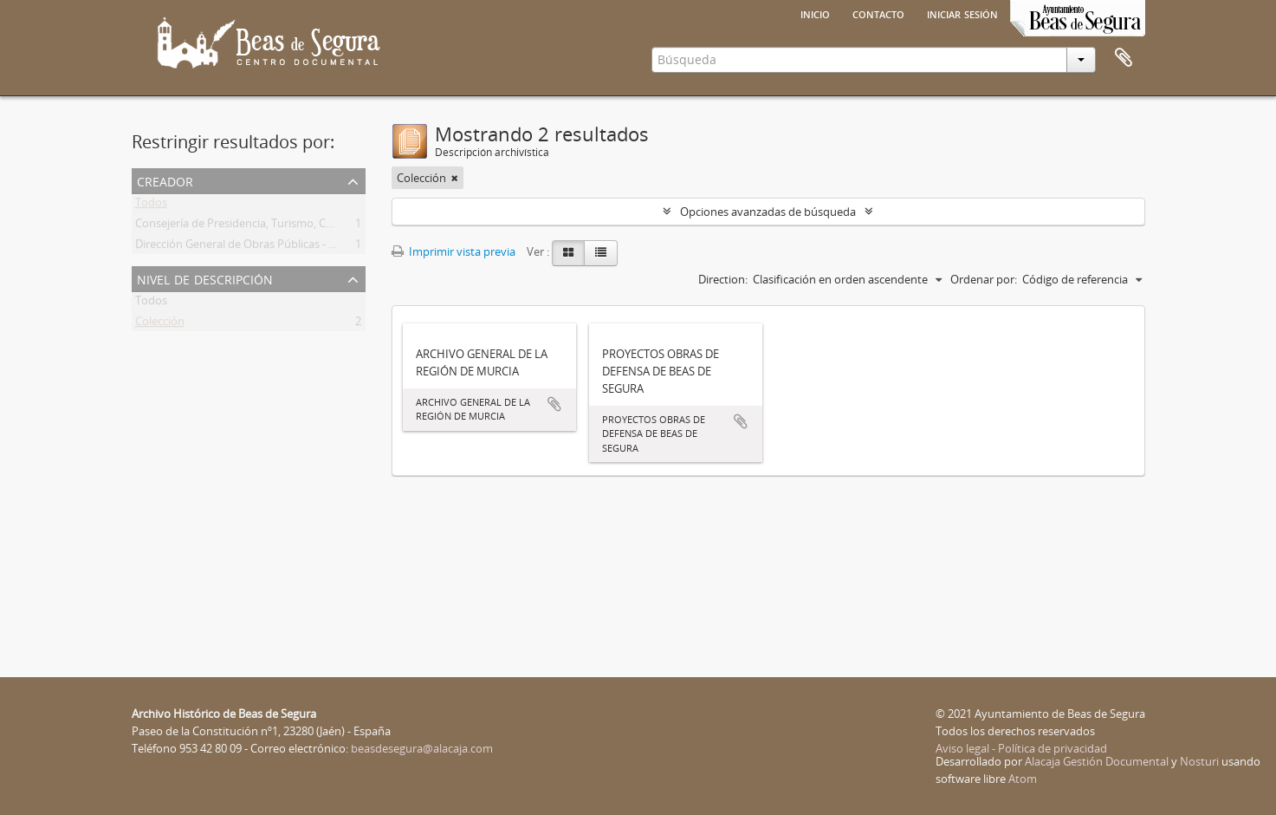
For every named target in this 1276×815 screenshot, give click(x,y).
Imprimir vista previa (453, 251)
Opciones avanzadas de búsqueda (768, 211)
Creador (165, 180)
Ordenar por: (983, 279)
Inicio (815, 13)
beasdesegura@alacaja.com (422, 748)
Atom (1022, 778)
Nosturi (1199, 761)
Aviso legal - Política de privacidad (1021, 748)
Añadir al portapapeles (554, 404)
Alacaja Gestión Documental (1097, 761)
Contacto (878, 13)
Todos (151, 205)
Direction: (723, 279)
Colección (160, 324)
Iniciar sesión (962, 13)
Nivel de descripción (205, 278)
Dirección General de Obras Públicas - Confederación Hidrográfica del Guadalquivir (346, 247)
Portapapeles (1123, 58)
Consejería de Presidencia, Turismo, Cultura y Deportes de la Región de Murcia (334, 226)
